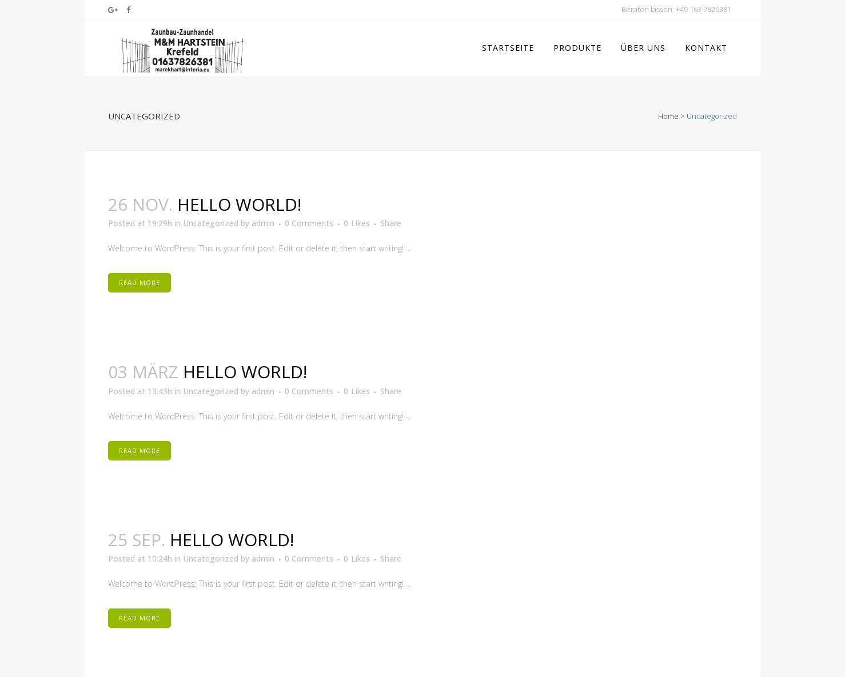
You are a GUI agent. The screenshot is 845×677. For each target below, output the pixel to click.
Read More (139, 277)
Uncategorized (210, 218)
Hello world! (239, 198)
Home (668, 110)
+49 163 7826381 (703, 9)
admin (263, 218)
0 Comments (309, 218)
